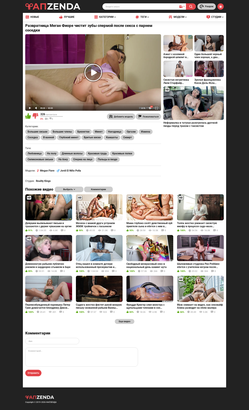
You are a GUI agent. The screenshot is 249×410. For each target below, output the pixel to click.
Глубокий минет (68, 137)
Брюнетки (83, 131)
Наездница (114, 131)
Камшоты (112, 137)
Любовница (35, 153)
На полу (51, 153)
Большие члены (62, 131)
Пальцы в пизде (107, 159)
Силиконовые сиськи (40, 159)
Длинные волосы (72, 153)
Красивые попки (122, 153)
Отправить (33, 373)
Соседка (33, 137)
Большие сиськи (37, 131)
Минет (99, 131)
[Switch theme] (220, 6)
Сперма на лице (82, 159)
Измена (145, 131)
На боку (63, 159)
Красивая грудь (97, 153)
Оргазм (131, 131)
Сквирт (127, 137)
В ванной (48, 137)
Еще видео (124, 321)
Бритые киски (92, 137)
